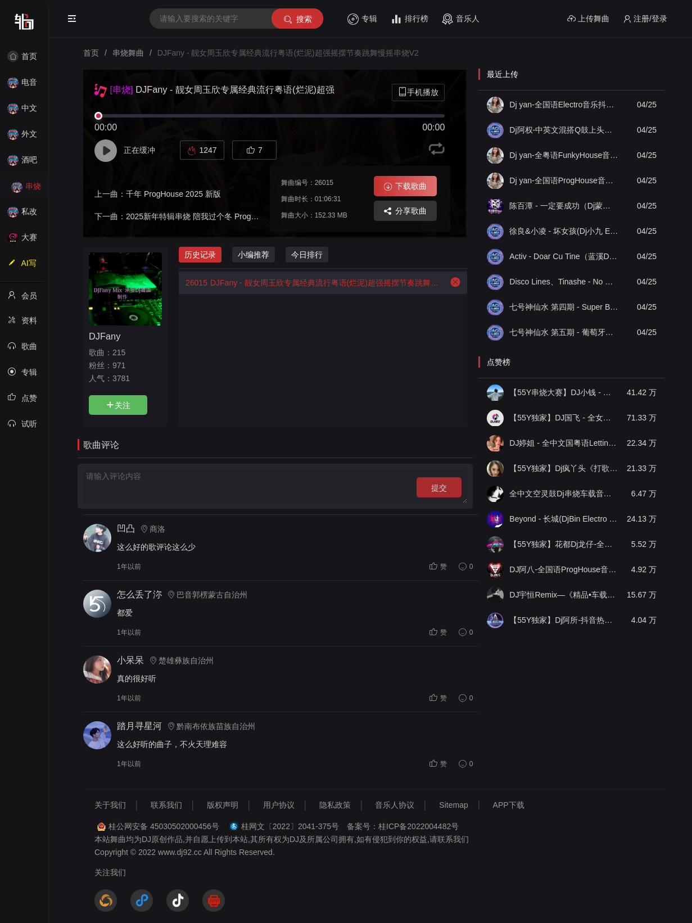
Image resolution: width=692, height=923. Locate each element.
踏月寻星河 (139, 726)
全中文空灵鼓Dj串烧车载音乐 (563, 493)
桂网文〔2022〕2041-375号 (290, 826)
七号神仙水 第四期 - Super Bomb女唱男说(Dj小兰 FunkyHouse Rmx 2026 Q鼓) (563, 306)
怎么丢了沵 (139, 594)
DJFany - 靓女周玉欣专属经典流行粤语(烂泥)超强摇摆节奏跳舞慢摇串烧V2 (308, 282)
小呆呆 (130, 660)
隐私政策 (335, 804)
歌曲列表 (26, 349)
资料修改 (26, 323)
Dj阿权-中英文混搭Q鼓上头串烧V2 (563, 129)
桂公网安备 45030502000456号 (163, 826)
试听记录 (26, 427)
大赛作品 (26, 241)
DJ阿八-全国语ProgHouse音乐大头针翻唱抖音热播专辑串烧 (563, 569)
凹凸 (126, 528)
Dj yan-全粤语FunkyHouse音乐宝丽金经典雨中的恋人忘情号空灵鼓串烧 (563, 155)
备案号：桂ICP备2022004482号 (403, 826)
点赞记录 (26, 401)
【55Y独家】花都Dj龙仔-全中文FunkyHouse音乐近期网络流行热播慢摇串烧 (563, 544)
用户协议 (279, 804)
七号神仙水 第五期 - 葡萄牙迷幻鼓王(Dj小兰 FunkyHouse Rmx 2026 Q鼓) (563, 332)
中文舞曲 (26, 111)
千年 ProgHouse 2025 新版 (173, 193)
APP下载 (508, 804)
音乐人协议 (394, 804)
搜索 (297, 19)
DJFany (104, 336)
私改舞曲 (26, 215)
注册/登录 (645, 19)
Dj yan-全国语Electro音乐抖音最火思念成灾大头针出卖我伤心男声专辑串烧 (563, 104)
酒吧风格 (26, 163)
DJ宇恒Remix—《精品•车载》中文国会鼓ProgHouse (563, 594)
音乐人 (461, 19)
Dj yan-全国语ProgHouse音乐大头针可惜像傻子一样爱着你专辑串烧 (563, 180)
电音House (26, 85)
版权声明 (222, 804)
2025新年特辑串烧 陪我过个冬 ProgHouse (200, 216)
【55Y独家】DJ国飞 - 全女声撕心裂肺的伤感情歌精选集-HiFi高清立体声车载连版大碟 (563, 417)
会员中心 (26, 299)
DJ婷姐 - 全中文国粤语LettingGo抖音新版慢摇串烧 (563, 442)
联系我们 (166, 804)
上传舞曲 (588, 19)
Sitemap (453, 804)
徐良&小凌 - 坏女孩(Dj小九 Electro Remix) (563, 231)
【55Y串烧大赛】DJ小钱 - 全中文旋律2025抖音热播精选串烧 (563, 392)
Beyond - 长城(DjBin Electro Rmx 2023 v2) (563, 518)
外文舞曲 (26, 137)
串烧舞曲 (26, 189)
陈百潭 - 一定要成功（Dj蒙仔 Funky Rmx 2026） (563, 205)
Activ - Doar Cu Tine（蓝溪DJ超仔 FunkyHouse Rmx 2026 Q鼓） (563, 256)
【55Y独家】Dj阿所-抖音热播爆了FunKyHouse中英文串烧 (563, 620)
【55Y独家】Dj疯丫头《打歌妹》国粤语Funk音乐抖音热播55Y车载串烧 (563, 468)
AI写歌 (25, 266)
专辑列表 (26, 375)
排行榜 (409, 19)
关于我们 (110, 804)
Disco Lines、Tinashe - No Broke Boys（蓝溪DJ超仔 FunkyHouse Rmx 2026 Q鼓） (563, 281)
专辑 (362, 19)
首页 (26, 56)
